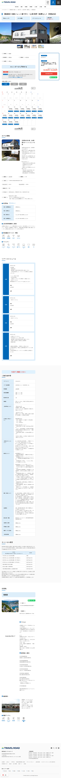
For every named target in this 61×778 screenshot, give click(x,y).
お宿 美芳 (10, 176)
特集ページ (20, 763)
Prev (13, 33)
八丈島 (36, 6)
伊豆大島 (16, 6)
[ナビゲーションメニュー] (58, 3)
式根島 (26, 6)
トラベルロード (5, 9)
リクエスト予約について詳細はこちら (15, 77)
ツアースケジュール (36, 18)
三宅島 (40, 6)
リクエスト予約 (11, 111)
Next (48, 33)
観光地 (10, 763)
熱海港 (10, 53)
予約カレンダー (6, 18)
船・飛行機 (15, 763)
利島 (45, 6)
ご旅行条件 (52, 18)
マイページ (53, 3)
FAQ (48, 3)
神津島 (31, 6)
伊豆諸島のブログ (5, 763)
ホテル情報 (20, 18)
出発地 (25, 763)
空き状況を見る (49, 73)
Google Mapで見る (9, 636)
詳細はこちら (18, 522)
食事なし (10, 61)
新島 (21, 6)
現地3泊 (10, 57)
